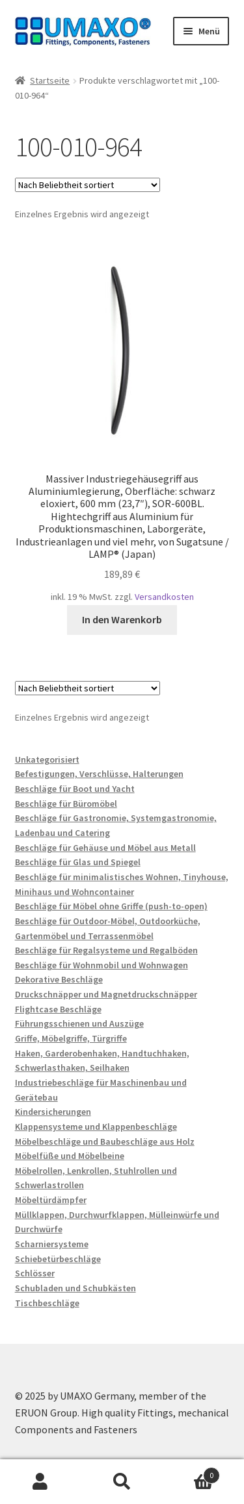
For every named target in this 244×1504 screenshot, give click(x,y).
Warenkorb (191, 1472)
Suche (122, 1482)
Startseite (50, 80)
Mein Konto (40, 1482)
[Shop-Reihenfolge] (87, 185)
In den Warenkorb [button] (122, 619)
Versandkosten (164, 597)
